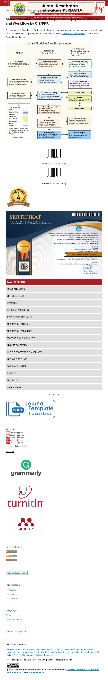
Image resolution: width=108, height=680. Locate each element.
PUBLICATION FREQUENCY (19, 331)
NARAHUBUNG (14, 387)
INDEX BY (11, 373)
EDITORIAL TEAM (15, 296)
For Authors (10, 594)
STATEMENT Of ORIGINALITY (21, 338)
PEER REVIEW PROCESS (18, 310)
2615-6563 (54, 163)
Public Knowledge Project (73, 33)
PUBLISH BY (12, 380)
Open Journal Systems (16, 631)
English (9, 615)
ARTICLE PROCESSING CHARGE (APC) (24, 352)
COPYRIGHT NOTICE (16, 366)
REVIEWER (12, 303)
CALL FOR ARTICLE (16, 282)
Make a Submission (17, 573)
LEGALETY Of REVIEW (17, 345)
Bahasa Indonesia (14, 619)
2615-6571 (54, 183)
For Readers (11, 590)
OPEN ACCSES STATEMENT (19, 317)
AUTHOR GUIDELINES (17, 359)
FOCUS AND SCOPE (16, 289)
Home (8, 10)
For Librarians (11, 598)
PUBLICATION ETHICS (17, 324)
